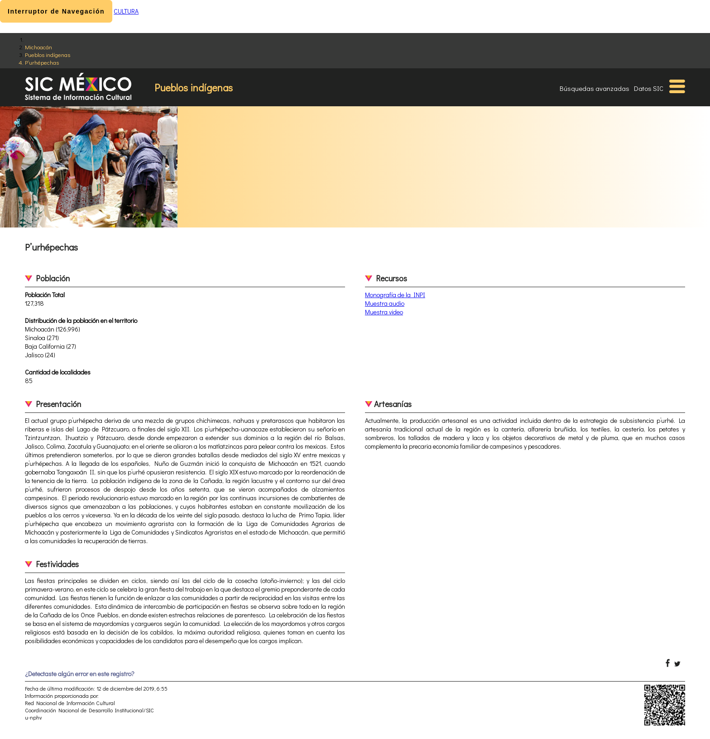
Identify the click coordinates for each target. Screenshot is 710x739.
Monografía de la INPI (395, 294)
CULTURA (126, 11)
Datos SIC (648, 88)
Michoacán (38, 47)
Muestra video (384, 312)
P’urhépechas (42, 62)
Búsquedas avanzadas (594, 88)
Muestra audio (384, 303)
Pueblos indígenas (47, 54)
